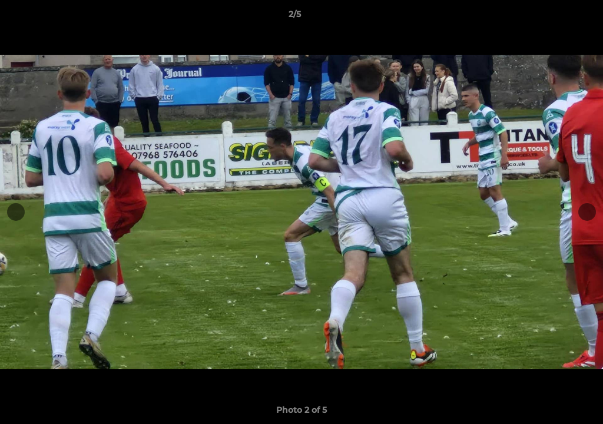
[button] (553, 17)
